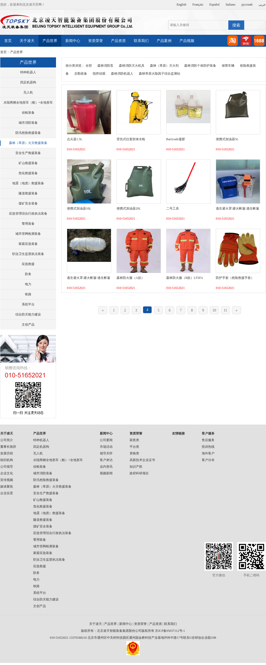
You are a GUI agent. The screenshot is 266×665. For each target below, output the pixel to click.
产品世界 (49, 41)
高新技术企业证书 (142, 460)
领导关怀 (106, 453)
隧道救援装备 (28, 193)
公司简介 (6, 440)
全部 (88, 65)
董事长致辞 (8, 447)
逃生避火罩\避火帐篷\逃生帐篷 (237, 208)
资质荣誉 (95, 41)
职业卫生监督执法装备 (28, 254)
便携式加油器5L (227, 139)
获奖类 (134, 440)
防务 (28, 274)
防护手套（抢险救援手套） (235, 278)
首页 (8, 41)
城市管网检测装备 (28, 234)
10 (214, 310)
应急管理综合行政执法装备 (28, 213)
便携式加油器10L (79, 208)
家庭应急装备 (28, 244)
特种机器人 (28, 72)
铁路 (28, 294)
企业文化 (6, 473)
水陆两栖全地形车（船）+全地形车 (28, 102)
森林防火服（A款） (130, 278)
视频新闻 (106, 473)
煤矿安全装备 (28, 203)
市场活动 (106, 447)
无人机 (28, 92)
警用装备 (28, 223)
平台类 (134, 447)
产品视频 (186, 41)
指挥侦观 (99, 73)
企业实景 (6, 493)
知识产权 (136, 466)
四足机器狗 (28, 82)
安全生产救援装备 (28, 153)
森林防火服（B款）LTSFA (184, 278)
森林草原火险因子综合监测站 (159, 73)
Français (197, 4)
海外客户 (208, 453)
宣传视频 (6, 480)
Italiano (230, 4)
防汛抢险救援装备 (28, 133)
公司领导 (6, 466)
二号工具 (172, 208)
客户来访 (106, 460)
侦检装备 (28, 112)
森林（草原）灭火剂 (164, 65)
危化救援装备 (28, 173)
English (181, 4)
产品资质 (118, 41)
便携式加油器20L (129, 208)
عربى (262, 4)
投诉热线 (208, 447)
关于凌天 (27, 41)
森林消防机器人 (122, 73)
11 (225, 310)
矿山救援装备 (28, 163)
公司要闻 (106, 440)
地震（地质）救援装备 (28, 183)
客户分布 (208, 460)
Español (214, 4)
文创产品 (28, 324)
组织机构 (6, 460)
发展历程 (6, 453)
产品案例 (164, 41)
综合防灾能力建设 (28, 314)
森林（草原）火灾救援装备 (28, 143)
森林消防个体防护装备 (200, 65)
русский (247, 4)
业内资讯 (106, 466)
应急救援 (28, 264)
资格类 (134, 453)
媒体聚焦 (6, 486)
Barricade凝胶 (175, 139)
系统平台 (28, 304)
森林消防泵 (105, 65)
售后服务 (208, 440)
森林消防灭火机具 (131, 65)
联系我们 (141, 41)
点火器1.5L (74, 139)
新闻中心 (72, 41)
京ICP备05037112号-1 (170, 631)
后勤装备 (80, 73)
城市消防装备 (28, 123)
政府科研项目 (139, 473)
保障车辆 (228, 65)
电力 (28, 284)
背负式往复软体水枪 (131, 139)
